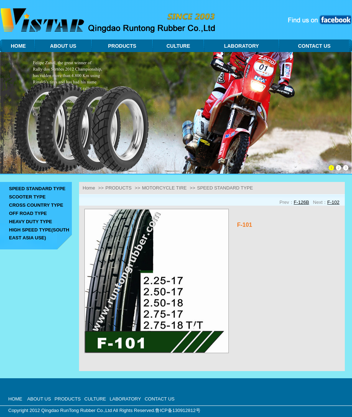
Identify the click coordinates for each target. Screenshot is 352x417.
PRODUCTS (118, 188)
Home (89, 188)
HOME (15, 399)
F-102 (333, 202)
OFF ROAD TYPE (28, 213)
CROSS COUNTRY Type (36, 205)
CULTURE (95, 399)
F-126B (301, 202)
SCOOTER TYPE (27, 197)
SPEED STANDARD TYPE (37, 188)
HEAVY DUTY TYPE (30, 221)
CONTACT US (160, 399)
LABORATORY (125, 399)
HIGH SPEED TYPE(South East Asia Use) (39, 233)
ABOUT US (39, 399)
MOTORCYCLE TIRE (164, 188)
